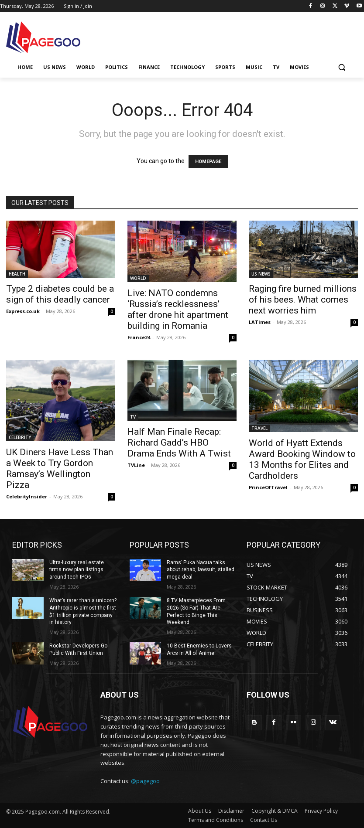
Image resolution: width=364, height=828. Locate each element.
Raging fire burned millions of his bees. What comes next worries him (303, 299)
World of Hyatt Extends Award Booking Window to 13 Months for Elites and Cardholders (302, 459)
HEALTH (17, 274)
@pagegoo (145, 780)
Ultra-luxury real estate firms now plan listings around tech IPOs (76, 569)
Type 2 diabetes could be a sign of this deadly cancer (60, 294)
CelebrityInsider (26, 496)
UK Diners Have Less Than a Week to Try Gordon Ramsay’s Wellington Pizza (59, 468)
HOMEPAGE (208, 161)
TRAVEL (259, 428)
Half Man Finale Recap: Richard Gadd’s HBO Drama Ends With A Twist (179, 442)
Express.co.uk (23, 311)
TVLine (136, 465)
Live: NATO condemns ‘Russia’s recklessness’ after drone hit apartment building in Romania (177, 309)
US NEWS (261, 274)
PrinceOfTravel (268, 487)
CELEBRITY (20, 437)
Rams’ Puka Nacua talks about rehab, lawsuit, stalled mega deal (200, 569)
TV (133, 417)
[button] (341, 67)
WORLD (138, 278)
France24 (138, 337)
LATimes (260, 322)
